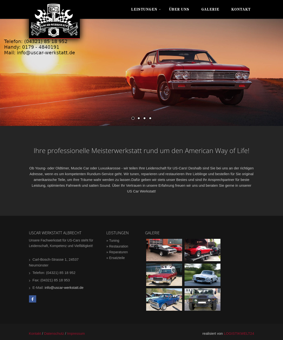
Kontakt (241, 9)
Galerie (210, 9)
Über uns (179, 9)
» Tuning (112, 240)
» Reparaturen (117, 252)
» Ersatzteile (115, 258)
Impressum (76, 333)
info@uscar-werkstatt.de (64, 287)
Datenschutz (54, 333)
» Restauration (117, 246)
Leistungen (144, 9)
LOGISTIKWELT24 (239, 333)
